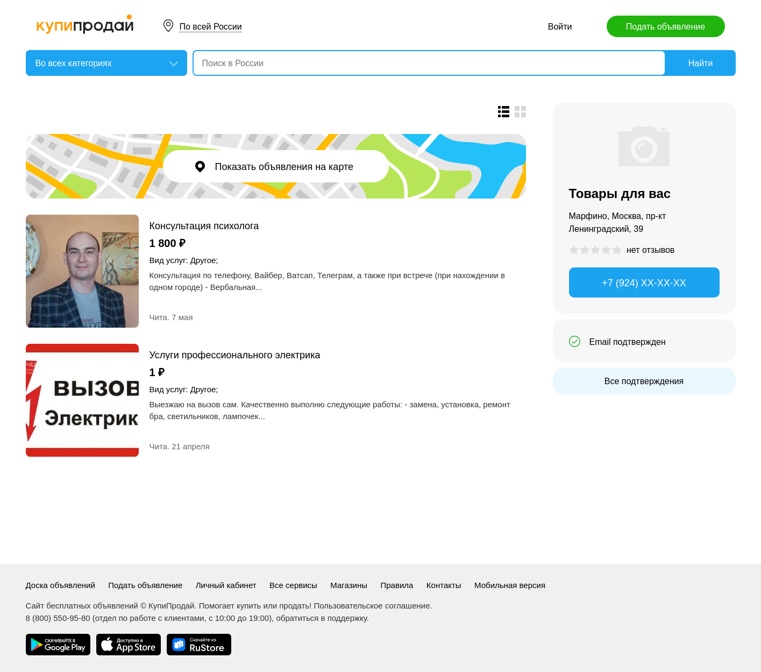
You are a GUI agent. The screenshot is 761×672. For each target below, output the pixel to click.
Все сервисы (293, 585)
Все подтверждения (644, 381)
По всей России (211, 26)
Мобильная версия (509, 585)
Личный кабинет (226, 585)
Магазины (348, 585)
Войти (560, 26)
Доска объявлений (60, 585)
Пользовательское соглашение (372, 605)
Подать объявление (665, 26)
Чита (158, 317)
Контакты (443, 585)
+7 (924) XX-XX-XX (644, 283)
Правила (396, 585)
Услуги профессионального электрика (235, 355)
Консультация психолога (204, 226)
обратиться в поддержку (321, 618)
